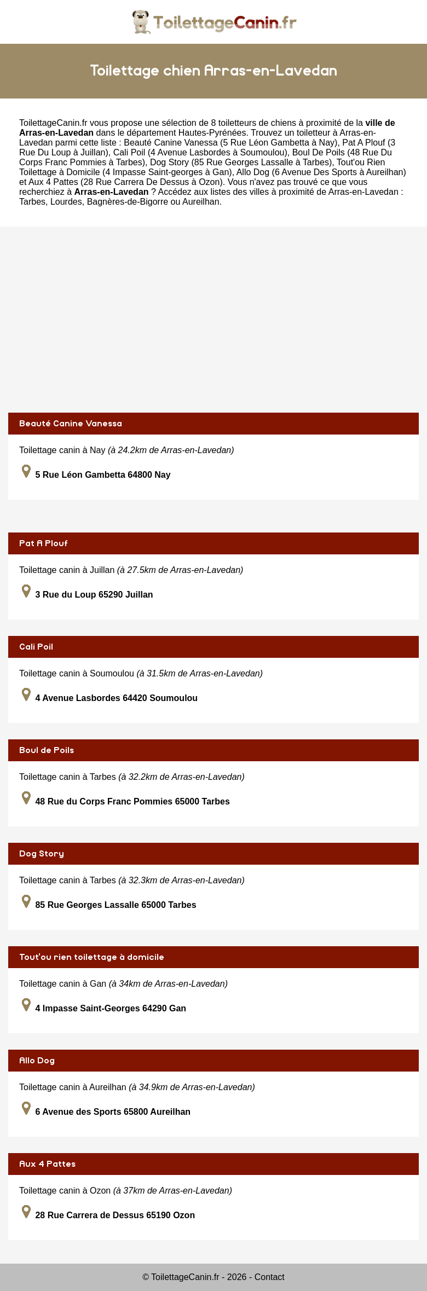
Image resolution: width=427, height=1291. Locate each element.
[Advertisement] (213, 319)
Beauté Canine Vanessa (70, 423)
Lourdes (66, 201)
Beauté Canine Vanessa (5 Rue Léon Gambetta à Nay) (230, 142)
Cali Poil (36, 646)
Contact (270, 1277)
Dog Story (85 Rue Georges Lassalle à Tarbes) (241, 162)
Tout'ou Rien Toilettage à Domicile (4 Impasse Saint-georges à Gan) (202, 167)
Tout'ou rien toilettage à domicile (91, 957)
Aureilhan (201, 201)
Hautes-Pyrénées (212, 132)
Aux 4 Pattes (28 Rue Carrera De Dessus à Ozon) (125, 182)
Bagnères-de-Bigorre (128, 201)
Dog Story (41, 853)
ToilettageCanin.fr (53, 123)
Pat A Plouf (43, 543)
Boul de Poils (46, 750)
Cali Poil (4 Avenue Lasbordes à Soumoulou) (200, 152)
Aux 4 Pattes (47, 1164)
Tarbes (32, 201)
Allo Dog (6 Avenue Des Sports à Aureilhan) (321, 172)
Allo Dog (37, 1060)
